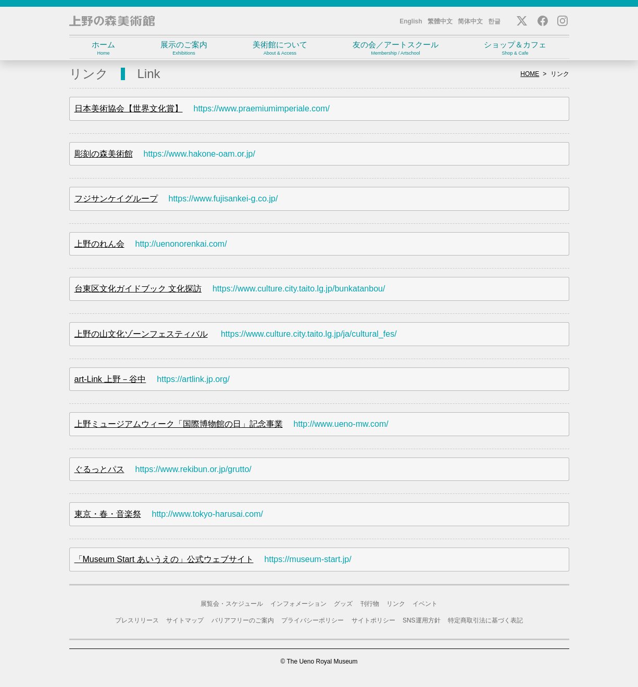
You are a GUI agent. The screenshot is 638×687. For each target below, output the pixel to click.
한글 (494, 21)
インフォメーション (298, 603)
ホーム (103, 48)
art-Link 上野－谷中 (110, 379)
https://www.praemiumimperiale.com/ (262, 108)
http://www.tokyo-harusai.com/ (207, 514)
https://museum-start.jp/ (308, 559)
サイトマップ (185, 620)
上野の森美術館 (112, 21)
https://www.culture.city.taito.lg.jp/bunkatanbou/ (298, 288)
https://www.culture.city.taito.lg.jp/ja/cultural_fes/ (309, 333)
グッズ (343, 603)
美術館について (280, 48)
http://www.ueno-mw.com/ (341, 423)
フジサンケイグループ (116, 198)
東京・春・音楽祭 (107, 514)
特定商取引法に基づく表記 (485, 620)
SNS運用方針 (422, 620)
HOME (529, 74)
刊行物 (369, 603)
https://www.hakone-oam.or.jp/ (199, 153)
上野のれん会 (99, 243)
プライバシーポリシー (312, 620)
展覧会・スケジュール (232, 603)
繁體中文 (440, 21)
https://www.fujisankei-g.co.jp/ (223, 198)
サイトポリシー (373, 620)
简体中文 (470, 21)
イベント (424, 603)
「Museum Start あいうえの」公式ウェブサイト (164, 559)
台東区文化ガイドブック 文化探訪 (138, 288)
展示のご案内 (184, 48)
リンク (395, 603)
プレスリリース (137, 620)
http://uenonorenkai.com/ (181, 243)
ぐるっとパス (99, 469)
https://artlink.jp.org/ (193, 379)
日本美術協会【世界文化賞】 (128, 108)
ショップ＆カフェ (515, 48)
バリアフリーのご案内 (242, 620)
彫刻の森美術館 (103, 153)
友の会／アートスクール (395, 48)
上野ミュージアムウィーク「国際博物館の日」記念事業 (178, 423)
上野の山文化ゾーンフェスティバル (141, 333)
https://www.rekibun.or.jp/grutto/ (193, 469)
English (410, 21)
